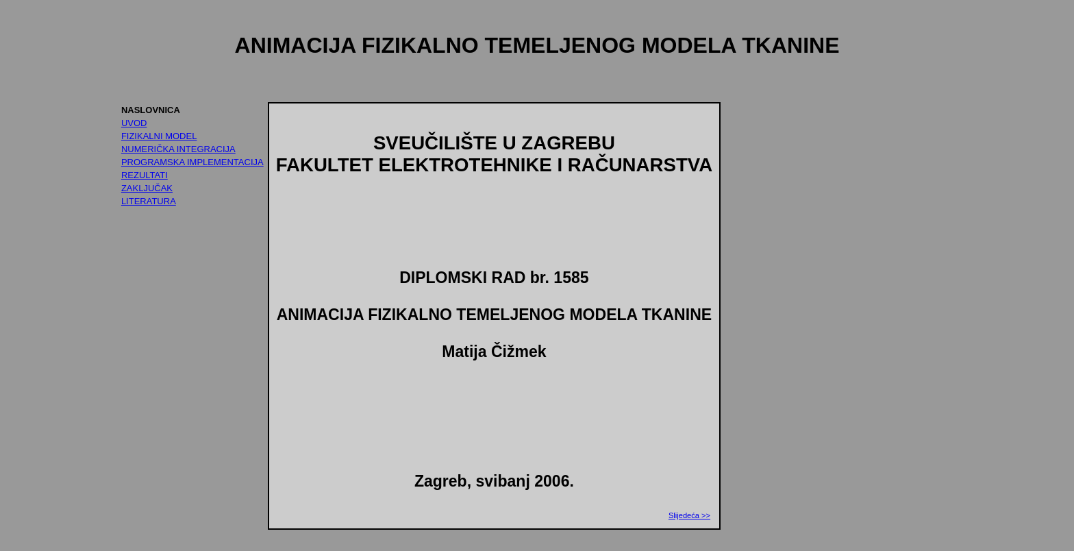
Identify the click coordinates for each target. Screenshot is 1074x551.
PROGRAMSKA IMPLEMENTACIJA (192, 162)
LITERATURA (148, 201)
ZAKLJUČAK (147, 188)
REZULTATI (144, 175)
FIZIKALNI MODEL (159, 136)
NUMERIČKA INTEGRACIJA (178, 149)
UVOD (134, 123)
